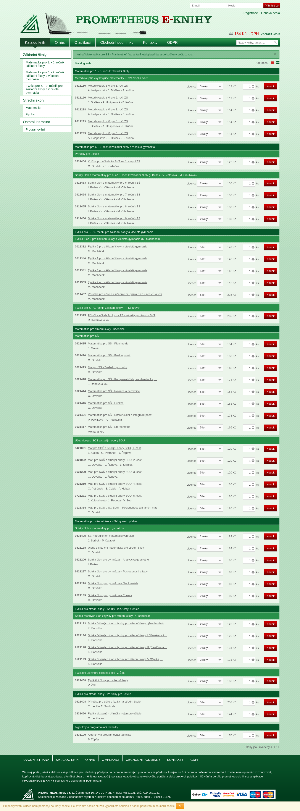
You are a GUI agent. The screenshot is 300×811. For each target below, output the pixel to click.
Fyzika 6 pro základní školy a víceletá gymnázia (117, 246)
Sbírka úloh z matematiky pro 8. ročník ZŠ (114, 206)
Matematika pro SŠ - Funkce (106, 403)
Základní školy (35, 55)
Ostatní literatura (36, 122)
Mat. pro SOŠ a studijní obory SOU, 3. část (115, 471)
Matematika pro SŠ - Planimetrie (108, 343)
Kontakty (150, 42)
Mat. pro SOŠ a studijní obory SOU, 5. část (115, 495)
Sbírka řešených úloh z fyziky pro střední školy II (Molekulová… (127, 635)
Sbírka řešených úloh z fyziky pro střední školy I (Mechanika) (126, 623)
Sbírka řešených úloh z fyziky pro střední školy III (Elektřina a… (127, 647)
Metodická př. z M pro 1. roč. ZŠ (108, 85)
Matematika (33, 108)
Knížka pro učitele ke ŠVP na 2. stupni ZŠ (114, 161)
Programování (35, 129)
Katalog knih (35, 42)
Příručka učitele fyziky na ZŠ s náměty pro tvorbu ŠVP (121, 315)
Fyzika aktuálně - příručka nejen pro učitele (115, 713)
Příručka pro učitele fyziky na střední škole (114, 701)
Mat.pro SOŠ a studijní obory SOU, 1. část (114, 448)
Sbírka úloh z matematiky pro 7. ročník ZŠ (114, 194)
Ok (180, 806)
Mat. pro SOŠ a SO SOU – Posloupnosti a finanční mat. (123, 507)
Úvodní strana (36, 759)
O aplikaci (82, 42)
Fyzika (30, 114)
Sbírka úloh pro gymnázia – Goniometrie (113, 583)
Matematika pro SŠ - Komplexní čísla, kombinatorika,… (122, 379)
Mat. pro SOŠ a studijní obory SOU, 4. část (115, 483)
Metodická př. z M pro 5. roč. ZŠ (108, 133)
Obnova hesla (270, 13)
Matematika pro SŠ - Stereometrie (109, 426)
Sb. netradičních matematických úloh (111, 535)
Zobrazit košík (270, 34)
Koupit (271, 86)
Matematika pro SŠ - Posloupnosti (109, 355)
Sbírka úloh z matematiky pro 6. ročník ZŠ (114, 182)
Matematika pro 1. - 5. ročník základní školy (45, 64)
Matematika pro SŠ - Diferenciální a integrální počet (120, 415)
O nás (60, 42)
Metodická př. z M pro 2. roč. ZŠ (108, 97)
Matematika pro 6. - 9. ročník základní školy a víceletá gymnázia (45, 76)
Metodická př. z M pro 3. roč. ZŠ (108, 109)
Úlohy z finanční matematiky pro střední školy (116, 547)
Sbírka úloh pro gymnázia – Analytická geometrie (118, 559)
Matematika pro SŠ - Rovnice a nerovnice (114, 391)
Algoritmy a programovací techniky (109, 734)
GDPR (172, 42)
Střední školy (33, 100)
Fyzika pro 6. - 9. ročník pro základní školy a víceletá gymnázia (44, 89)
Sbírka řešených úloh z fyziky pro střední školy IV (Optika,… (125, 659)
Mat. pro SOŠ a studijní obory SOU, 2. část (115, 460)
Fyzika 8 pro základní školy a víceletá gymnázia (117, 270)
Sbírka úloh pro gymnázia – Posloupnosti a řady (118, 571)
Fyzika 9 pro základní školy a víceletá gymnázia (117, 282)
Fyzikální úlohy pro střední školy (108, 680)
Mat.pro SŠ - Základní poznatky (107, 367)
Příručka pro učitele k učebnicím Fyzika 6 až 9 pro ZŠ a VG (125, 294)
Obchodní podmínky (116, 42)
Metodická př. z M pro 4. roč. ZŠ (108, 121)
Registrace (251, 13)
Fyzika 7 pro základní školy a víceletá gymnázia (117, 258)
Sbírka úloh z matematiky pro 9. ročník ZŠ (114, 218)
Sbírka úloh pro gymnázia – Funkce (110, 595)
